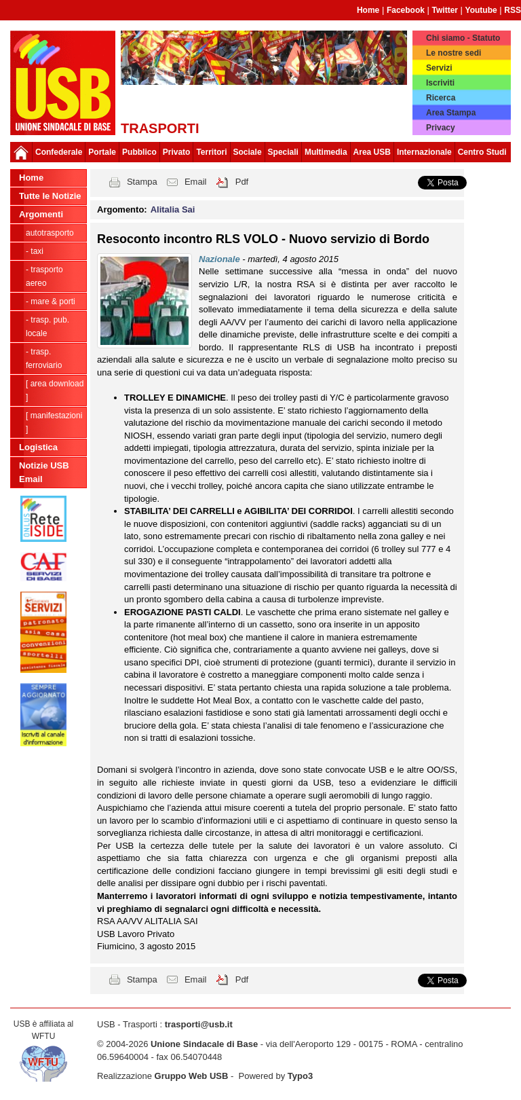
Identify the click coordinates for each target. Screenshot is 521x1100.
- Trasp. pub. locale (47, 326)
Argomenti (41, 214)
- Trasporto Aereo (44, 276)
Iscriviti (440, 83)
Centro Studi (482, 152)
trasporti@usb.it (199, 1024)
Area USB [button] (372, 152)
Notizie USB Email (44, 472)
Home (368, 10)
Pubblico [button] (139, 152)
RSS (512, 10)
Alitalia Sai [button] (173, 209)
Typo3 (300, 1076)
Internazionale (424, 152)
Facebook (406, 10)
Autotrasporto (50, 233)
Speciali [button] (283, 152)
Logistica (38, 447)
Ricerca (440, 98)
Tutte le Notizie (50, 196)
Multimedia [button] (326, 152)
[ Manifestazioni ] (54, 422)
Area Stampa (451, 112)
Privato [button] (177, 152)
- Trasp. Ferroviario (44, 358)
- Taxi (34, 251)
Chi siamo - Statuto (463, 38)
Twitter (445, 10)
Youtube (481, 10)
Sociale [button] (247, 152)
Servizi (439, 68)
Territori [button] (211, 152)
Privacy (440, 127)
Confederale (58, 152)
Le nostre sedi (453, 53)
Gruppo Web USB (192, 1076)
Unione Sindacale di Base (204, 1044)
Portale (102, 152)
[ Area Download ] (54, 390)
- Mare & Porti (50, 301)
